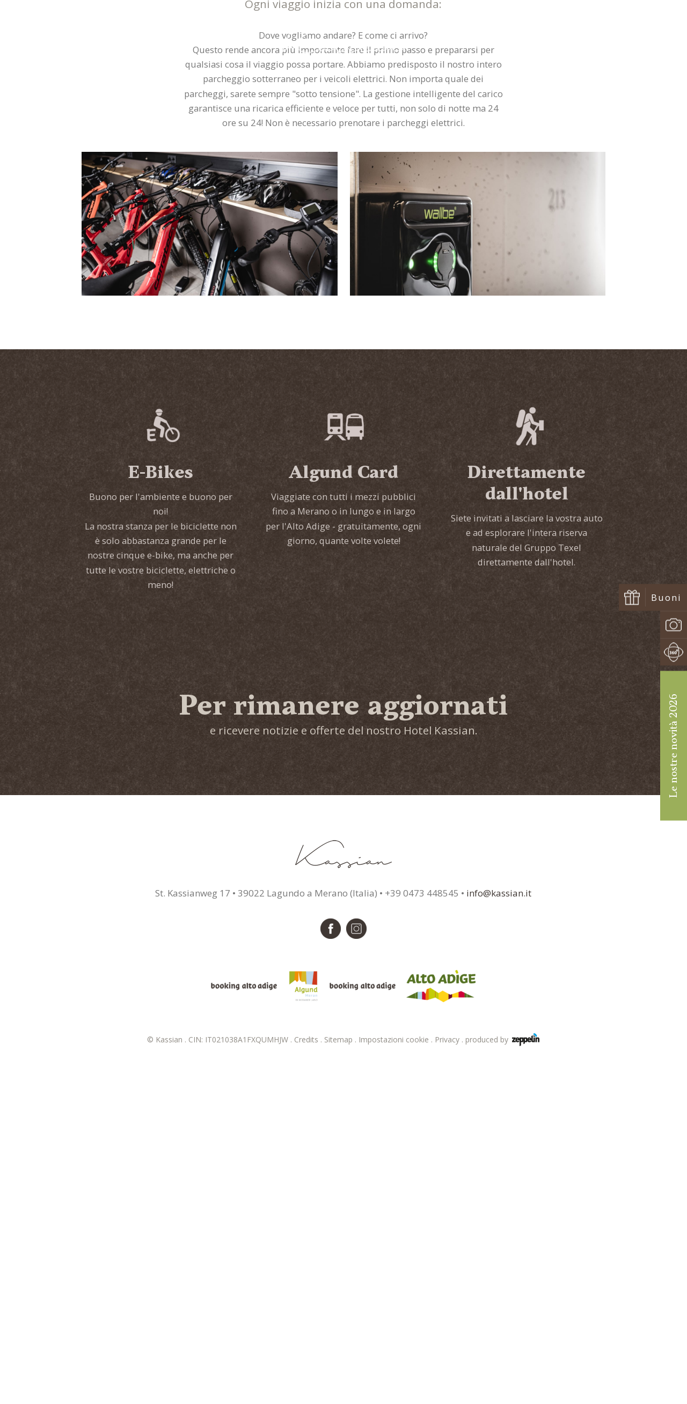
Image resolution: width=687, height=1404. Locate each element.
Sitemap (341, 1381)
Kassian (329, 287)
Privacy (450, 1381)
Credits (309, 1381)
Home (299, 287)
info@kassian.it (498, 1235)
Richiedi (564, 38)
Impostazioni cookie (397, 1381)
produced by (502, 1381)
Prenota (625, 38)
